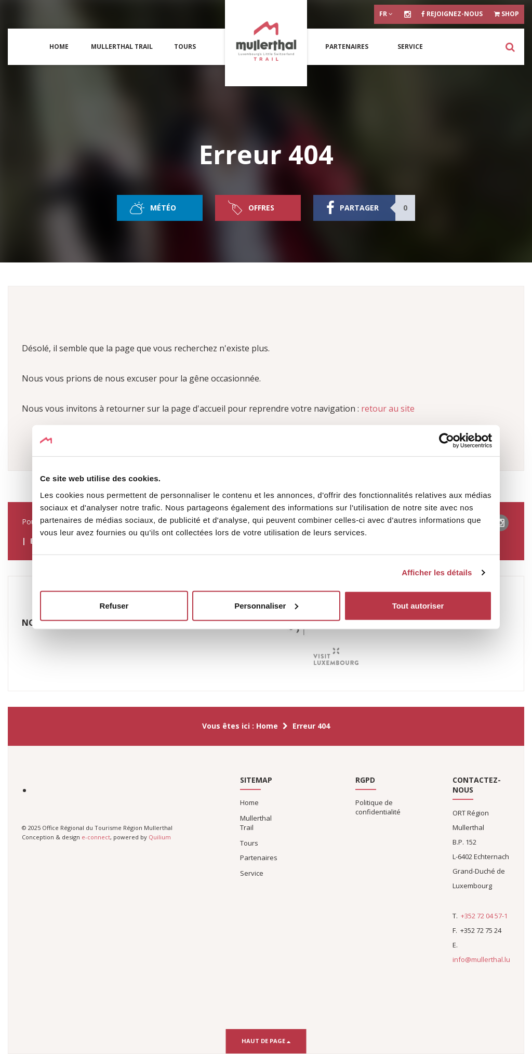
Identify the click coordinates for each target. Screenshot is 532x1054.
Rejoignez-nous (452, 13)
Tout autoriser (418, 605)
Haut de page (266, 1041)
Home (59, 46)
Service (410, 46)
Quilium (160, 837)
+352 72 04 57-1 (484, 915)
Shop (506, 13)
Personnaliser (266, 605)
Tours (185, 46)
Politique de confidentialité (378, 807)
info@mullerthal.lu (481, 959)
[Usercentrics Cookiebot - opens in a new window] (446, 441)
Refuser (114, 605)
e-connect (96, 837)
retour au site (388, 408)
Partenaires (346, 46)
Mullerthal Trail (122, 46)
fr (386, 13)
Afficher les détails (437, 572)
